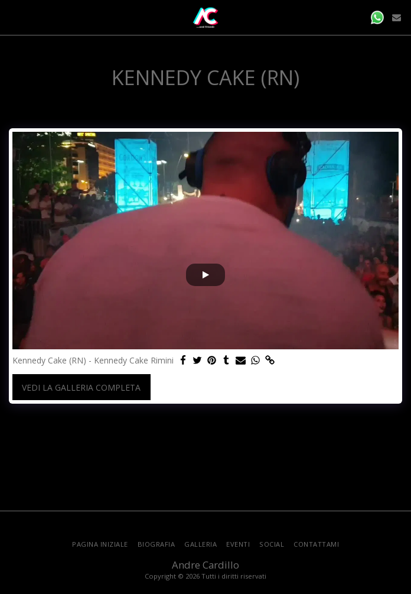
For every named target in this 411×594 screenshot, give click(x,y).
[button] (13, 17)
